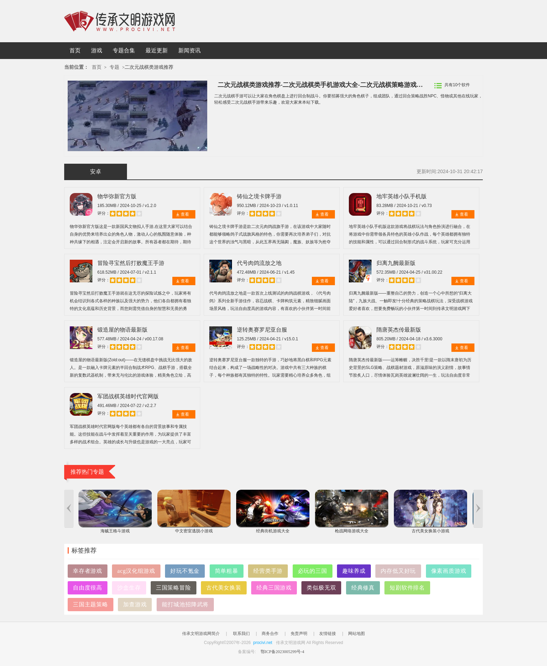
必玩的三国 (312, 571)
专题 (114, 67)
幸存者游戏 (87, 571)
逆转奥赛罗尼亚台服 (262, 330)
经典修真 (363, 588)
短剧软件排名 (407, 588)
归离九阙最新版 (395, 263)
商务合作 (270, 633)
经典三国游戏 (274, 588)
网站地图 (356, 633)
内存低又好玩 (398, 571)
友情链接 (327, 633)
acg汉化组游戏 (136, 571)
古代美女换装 (223, 588)
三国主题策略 (90, 604)
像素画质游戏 (448, 571)
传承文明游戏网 (119, 21)
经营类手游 (268, 571)
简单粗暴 (226, 571)
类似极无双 (321, 588)
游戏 (96, 50)
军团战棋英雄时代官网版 (128, 396)
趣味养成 (354, 571)
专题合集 (124, 50)
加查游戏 (135, 604)
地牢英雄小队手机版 (401, 196)
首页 (75, 50)
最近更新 (156, 50)
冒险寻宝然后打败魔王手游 (130, 263)
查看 (185, 214)
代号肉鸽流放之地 (259, 263)
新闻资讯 (189, 50)
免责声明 (299, 633)
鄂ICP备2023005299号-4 (282, 651)
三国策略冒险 (173, 588)
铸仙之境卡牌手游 (259, 196)
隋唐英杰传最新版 (398, 330)
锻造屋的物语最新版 (122, 330)
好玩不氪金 (185, 571)
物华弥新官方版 (116, 196)
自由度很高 (87, 588)
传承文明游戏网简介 (201, 633)
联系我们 (241, 633)
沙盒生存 (129, 588)
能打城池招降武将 (185, 604)
